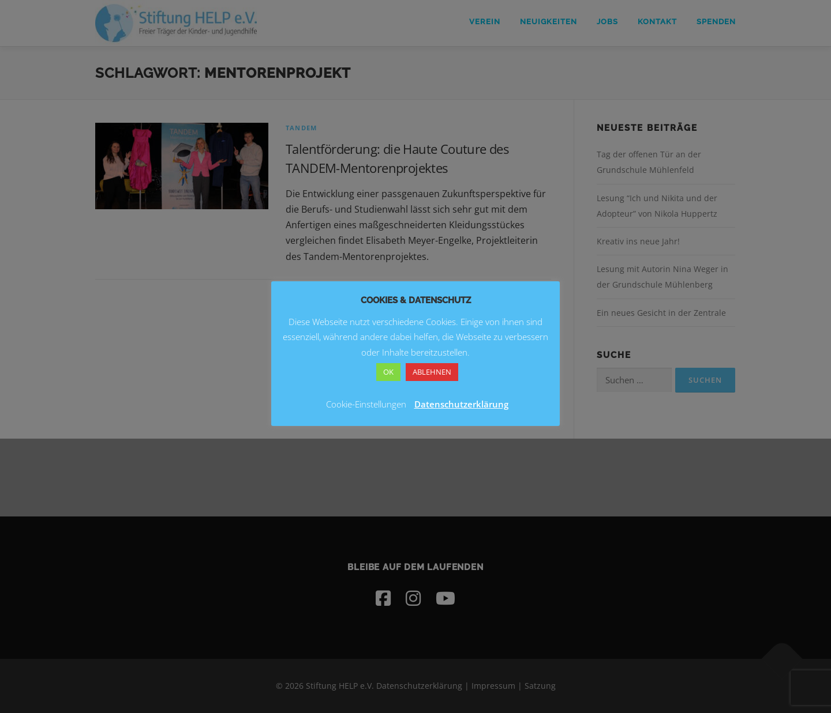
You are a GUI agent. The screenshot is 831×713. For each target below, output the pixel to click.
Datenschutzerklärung (461, 404)
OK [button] (388, 372)
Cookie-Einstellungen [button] (366, 404)
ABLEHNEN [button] (432, 372)
